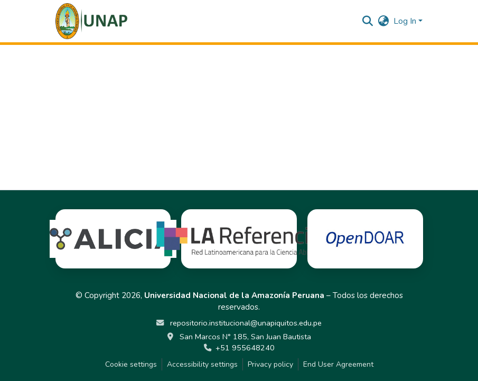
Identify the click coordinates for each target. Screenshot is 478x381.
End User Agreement (338, 364)
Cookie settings (131, 364)
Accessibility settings (202, 364)
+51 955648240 (245, 347)
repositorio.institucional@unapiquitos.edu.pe (245, 323)
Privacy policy (270, 364)
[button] (91, 21)
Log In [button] (405, 21)
